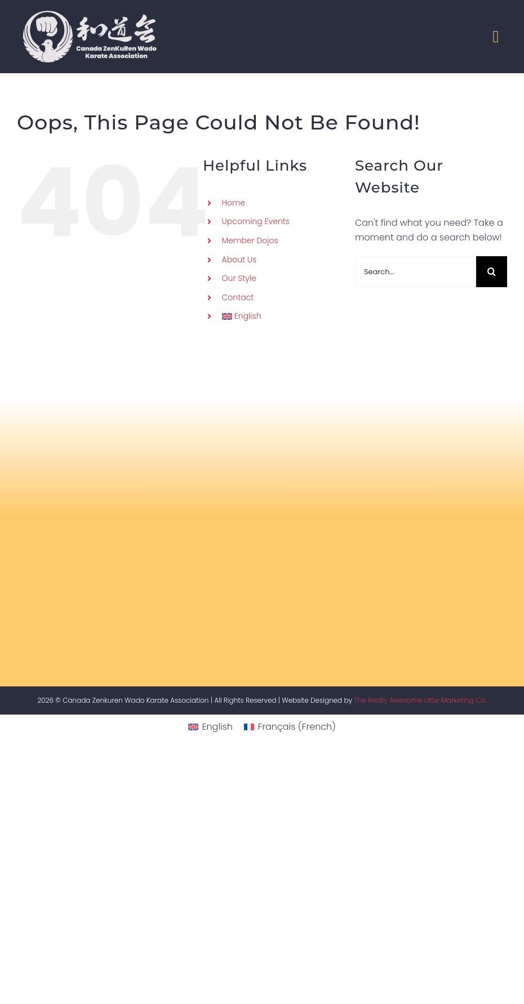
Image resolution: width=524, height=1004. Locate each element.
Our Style (239, 278)
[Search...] (415, 271)
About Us (239, 259)
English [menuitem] (217, 726)
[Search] (491, 271)
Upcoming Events (256, 221)
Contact (238, 297)
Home (234, 202)
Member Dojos (250, 240)
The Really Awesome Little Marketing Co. (420, 700)
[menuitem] (280, 316)
